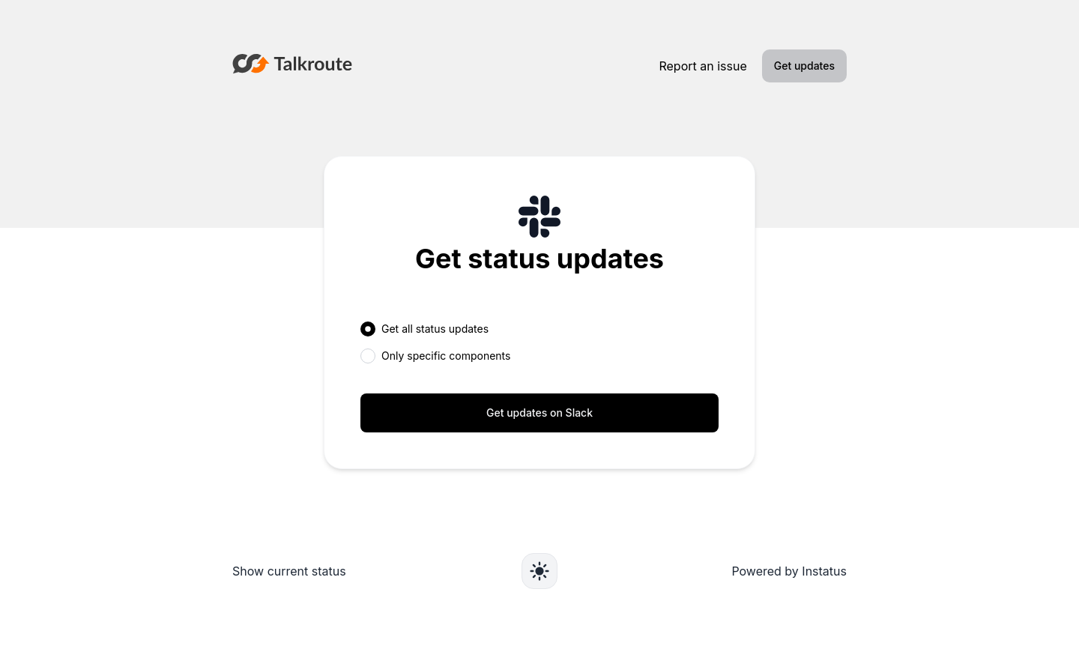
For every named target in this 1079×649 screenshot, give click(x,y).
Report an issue (702, 65)
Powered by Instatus (789, 571)
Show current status (289, 571)
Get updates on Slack (539, 412)
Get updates (804, 65)
